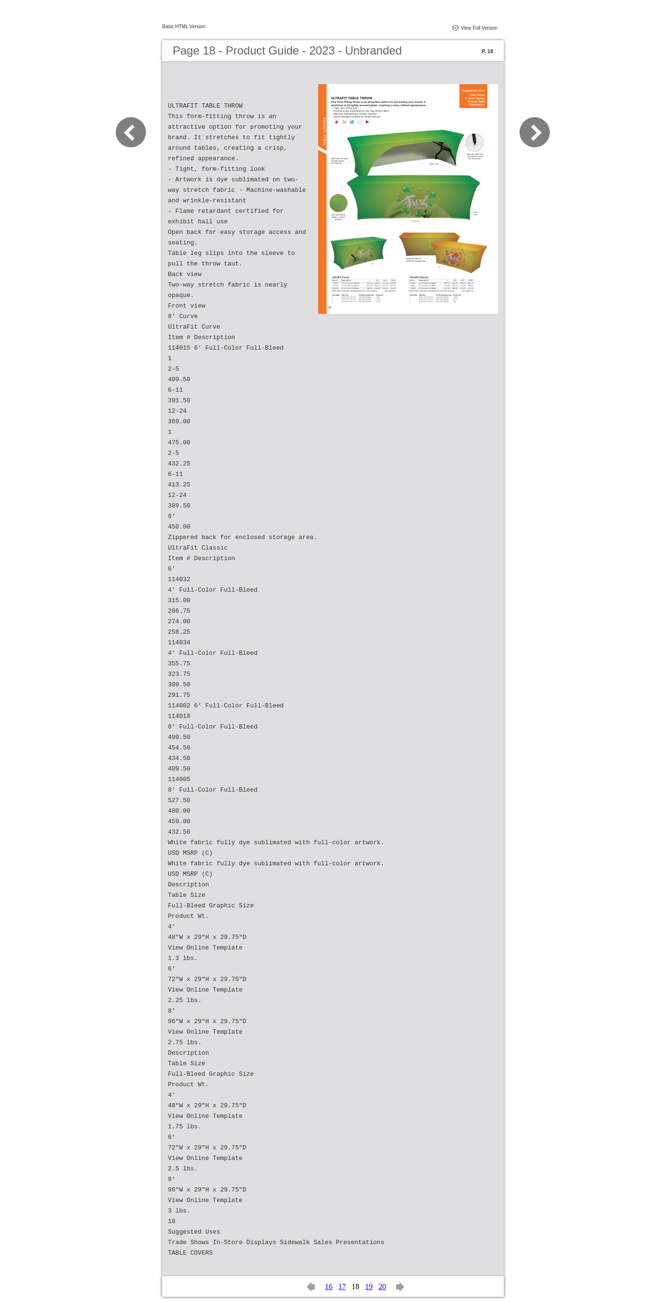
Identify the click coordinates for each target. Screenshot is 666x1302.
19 (369, 1286)
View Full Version (479, 28)
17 (342, 1286)
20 (382, 1286)
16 (329, 1286)
